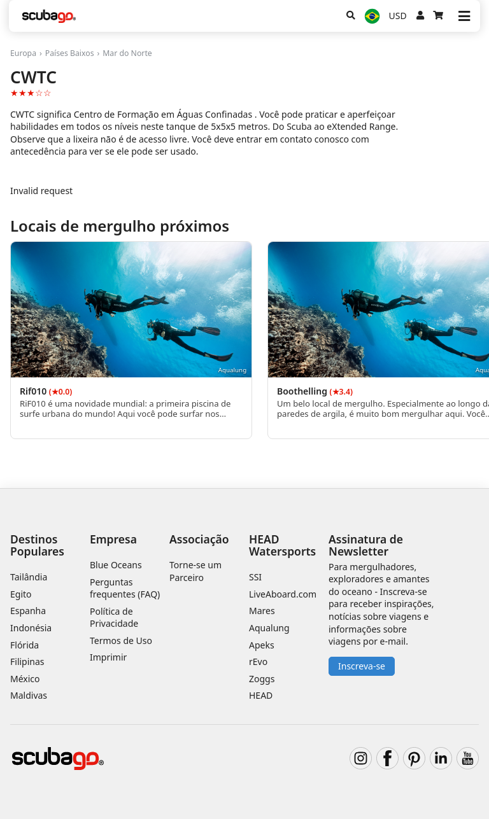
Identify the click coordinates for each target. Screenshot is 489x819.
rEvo (258, 661)
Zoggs (261, 679)
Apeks (261, 645)
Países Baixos (69, 53)
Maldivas (28, 695)
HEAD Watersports (282, 545)
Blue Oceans (116, 565)
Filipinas (27, 661)
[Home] (49, 16)
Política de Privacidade (114, 617)
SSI (255, 577)
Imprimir (108, 657)
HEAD (261, 695)
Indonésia (31, 628)
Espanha (28, 611)
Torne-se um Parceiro (195, 571)
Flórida (24, 645)
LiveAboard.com (282, 594)
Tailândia (28, 577)
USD (398, 16)
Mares (262, 611)
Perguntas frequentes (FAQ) (125, 588)
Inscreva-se (361, 666)
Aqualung (269, 628)
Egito (21, 594)
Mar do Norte (127, 53)
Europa (23, 53)
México (25, 679)
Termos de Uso (121, 640)
